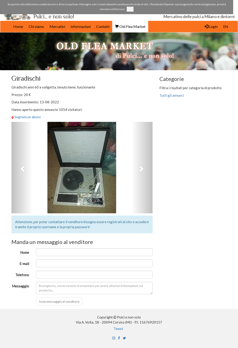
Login (211, 26)
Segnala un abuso (27, 117)
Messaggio (20, 286)
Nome (24, 252)
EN (225, 26)
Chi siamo (36, 26)
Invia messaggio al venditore (59, 301)
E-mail (24, 264)
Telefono (22, 275)
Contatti (102, 26)
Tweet (118, 329)
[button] (22, 167)
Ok (130, 9)
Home (18, 26)
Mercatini (57, 26)
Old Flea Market (130, 26)
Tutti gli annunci (172, 95)
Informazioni (81, 26)
